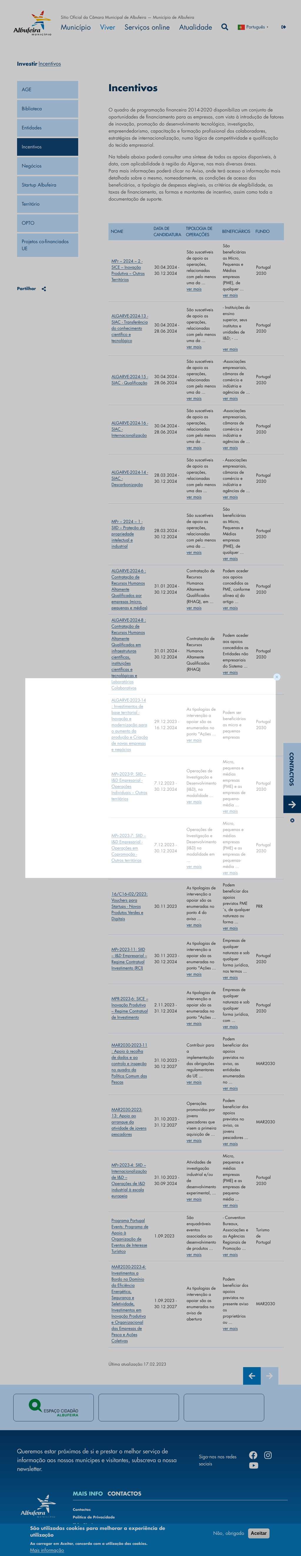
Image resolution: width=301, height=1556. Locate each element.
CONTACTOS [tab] (124, 1494)
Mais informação (47, 1550)
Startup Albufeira (39, 185)
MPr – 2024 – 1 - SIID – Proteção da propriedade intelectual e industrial (128, 534)
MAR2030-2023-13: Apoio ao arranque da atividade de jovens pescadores (128, 1122)
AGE (26, 90)
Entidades (31, 128)
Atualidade (195, 27)
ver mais (194, 289)
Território (31, 204)
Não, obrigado (228, 1533)
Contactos (82, 1510)
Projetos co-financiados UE (46, 245)
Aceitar (259, 1533)
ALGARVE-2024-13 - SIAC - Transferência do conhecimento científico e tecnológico (129, 328)
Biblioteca (32, 109)
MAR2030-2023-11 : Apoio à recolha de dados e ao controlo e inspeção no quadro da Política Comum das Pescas (129, 1064)
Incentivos (31, 147)
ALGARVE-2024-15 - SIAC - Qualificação (129, 380)
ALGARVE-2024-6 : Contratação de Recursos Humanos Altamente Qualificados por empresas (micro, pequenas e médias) (129, 589)
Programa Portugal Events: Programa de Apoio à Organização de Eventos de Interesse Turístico (129, 1236)
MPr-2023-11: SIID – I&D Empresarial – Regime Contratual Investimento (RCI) (129, 959)
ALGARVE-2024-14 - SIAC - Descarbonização (129, 478)
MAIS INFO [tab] (88, 1494)
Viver (107, 27)
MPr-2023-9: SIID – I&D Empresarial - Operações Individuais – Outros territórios (129, 787)
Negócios (31, 166)
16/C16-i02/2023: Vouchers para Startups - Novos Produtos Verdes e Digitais (129, 907)
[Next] (269, 1376)
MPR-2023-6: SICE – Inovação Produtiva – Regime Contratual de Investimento (129, 1008)
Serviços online (147, 27)
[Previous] (252, 1376)
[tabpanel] (53, 1407)
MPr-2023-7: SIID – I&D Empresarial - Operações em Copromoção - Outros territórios (128, 848)
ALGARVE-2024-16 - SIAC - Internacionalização (129, 429)
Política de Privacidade (94, 1517)
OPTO (28, 223)
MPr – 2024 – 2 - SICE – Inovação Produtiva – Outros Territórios (128, 270)
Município (76, 27)
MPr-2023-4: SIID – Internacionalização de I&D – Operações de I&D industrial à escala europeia (129, 1181)
